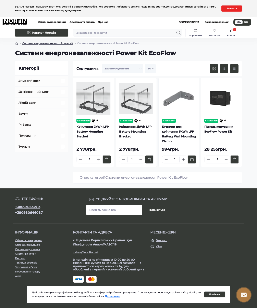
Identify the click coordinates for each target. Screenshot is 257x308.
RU (246, 22)
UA (239, 22)
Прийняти (214, 294)
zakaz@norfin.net (85, 252)
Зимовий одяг (29, 81)
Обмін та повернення (52, 22)
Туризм (24, 146)
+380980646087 (29, 213)
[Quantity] (89, 159)
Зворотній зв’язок (26, 267)
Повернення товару (27, 271)
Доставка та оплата (82, 22)
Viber (159, 246)
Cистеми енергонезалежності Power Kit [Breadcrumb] (47, 43)
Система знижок (25, 253)
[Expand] (63, 81)
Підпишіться (157, 209)
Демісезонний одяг (33, 92)
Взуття (23, 114)
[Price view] (234, 68)
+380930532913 (27, 207)
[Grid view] (214, 68)
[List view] (224, 68)
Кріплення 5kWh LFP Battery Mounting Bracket (135, 131)
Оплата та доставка (27, 249)
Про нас (103, 22)
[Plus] (98, 159)
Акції (18, 276)
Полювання (27, 135)
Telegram (161, 240)
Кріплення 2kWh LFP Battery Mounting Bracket (92, 131)
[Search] (178, 33)
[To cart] (107, 159)
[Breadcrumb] (16, 43)
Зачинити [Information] (232, 8)
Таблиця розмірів (26, 262)
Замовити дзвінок (217, 22)
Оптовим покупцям (27, 244)
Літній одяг (27, 103)
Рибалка (25, 124)
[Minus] (81, 159)
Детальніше (112, 296)
